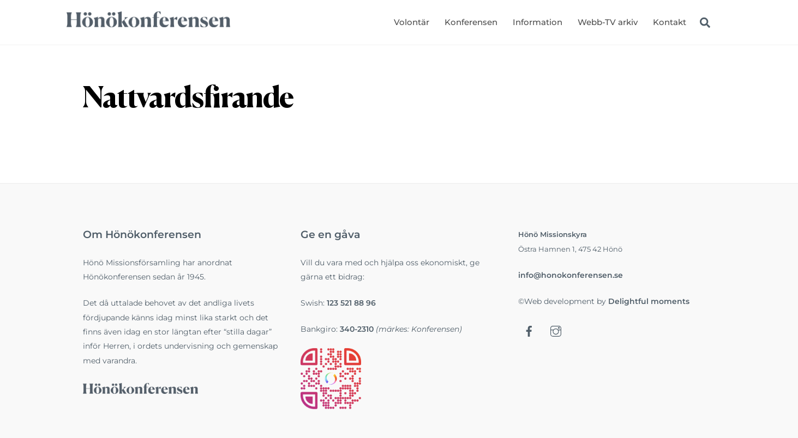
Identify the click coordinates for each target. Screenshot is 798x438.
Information (537, 22)
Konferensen (471, 22)
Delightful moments (648, 301)
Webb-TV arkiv (608, 22)
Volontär (411, 22)
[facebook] (529, 331)
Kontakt (669, 22)
